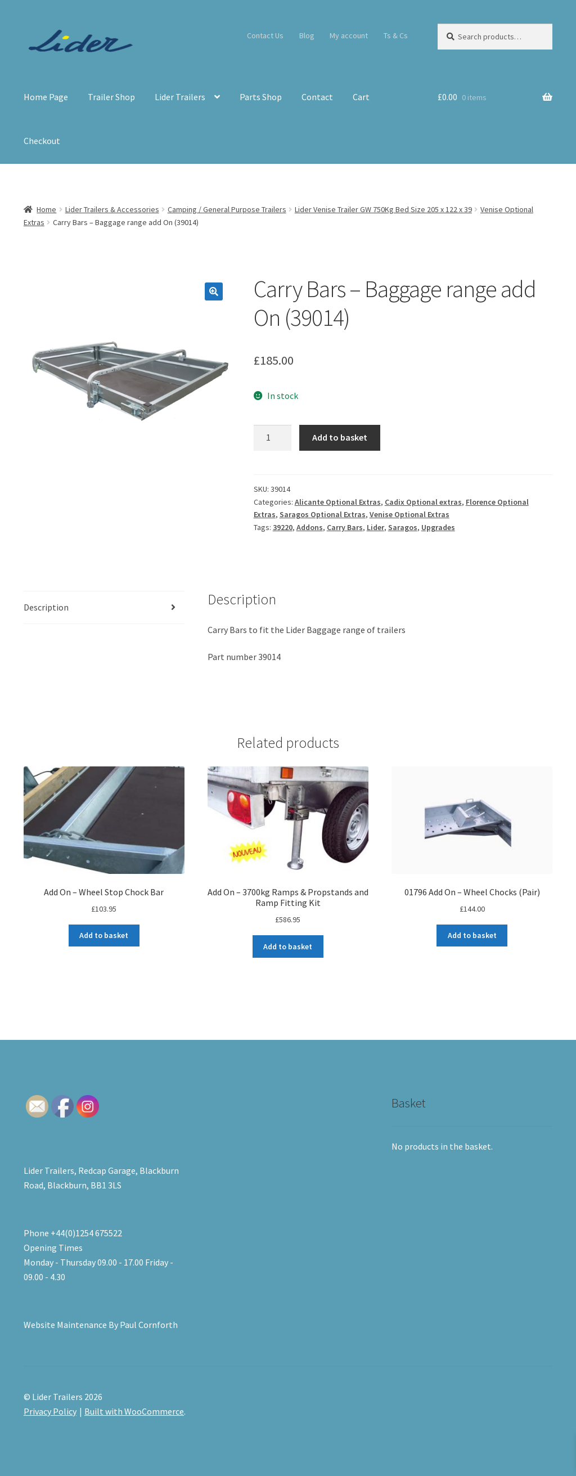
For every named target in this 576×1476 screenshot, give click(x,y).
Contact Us (265, 35)
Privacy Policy (50, 1411)
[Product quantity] (273, 438)
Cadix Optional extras (423, 502)
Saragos (402, 527)
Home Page (46, 96)
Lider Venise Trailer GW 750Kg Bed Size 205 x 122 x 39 (383, 209)
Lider (375, 527)
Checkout (42, 140)
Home (46, 209)
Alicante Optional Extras (338, 502)
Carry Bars (345, 527)
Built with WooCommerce (134, 1411)
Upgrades (438, 527)
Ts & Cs (396, 35)
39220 (282, 527)
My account (349, 35)
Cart (361, 96)
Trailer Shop (111, 96)
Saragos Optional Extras (323, 514)
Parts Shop (261, 96)
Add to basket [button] (103, 935)
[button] (214, 291)
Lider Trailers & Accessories (112, 209)
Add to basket (339, 437)
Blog (306, 35)
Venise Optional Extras (409, 514)
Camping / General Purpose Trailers (227, 209)
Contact (317, 96)
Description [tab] (46, 607)
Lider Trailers (180, 96)
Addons (309, 527)
